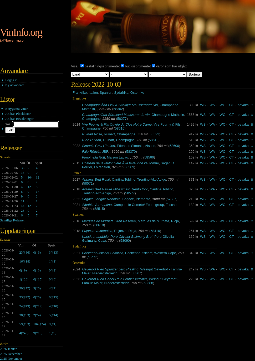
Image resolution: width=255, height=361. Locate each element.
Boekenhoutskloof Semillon (102, 253)
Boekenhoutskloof (138, 253)
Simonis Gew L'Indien (98, 146)
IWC (222, 105)
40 (22, 187)
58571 (88, 183)
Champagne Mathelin (167, 115)
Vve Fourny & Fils (167, 124)
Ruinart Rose (92, 134)
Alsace (150, 146)
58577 (130, 193)
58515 (99, 209)
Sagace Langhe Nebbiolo (101, 199)
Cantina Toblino (123, 179)
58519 (153, 140)
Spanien (106, 93)
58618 (99, 225)
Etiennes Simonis (130, 146)
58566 (149, 157)
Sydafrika (121, 93)
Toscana (172, 205)
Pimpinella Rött (93, 157)
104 (30, 177)
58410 (155, 231)
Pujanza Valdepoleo (97, 231)
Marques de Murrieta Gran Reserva (109, 221)
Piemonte (143, 199)
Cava (102, 241)
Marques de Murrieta (153, 221)
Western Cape (165, 253)
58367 (136, 273)
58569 (129, 167)
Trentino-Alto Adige (151, 179)
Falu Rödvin (91, 152)
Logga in (11, 80)
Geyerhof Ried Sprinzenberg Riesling (110, 269)
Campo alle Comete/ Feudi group (139, 205)
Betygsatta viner (16, 109)
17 (37, 192)
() (24, 252)
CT (231, 105)
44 (22, 206)
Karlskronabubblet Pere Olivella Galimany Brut (117, 237)
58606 (174, 146)
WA (212, 105)
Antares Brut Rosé (96, 179)
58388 (148, 283)
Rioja (175, 221)
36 (22, 168)
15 (22, 173)
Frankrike (80, 93)
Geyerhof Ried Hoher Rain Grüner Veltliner (114, 279)
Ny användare (14, 85)
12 (37, 177)
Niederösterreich (104, 273)
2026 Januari (9, 349)
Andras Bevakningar (19, 119)
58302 (118, 109)
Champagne (91, 119)
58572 (92, 257)
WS (203, 105)
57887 (171, 199)
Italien (93, 93)
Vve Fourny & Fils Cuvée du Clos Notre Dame (117, 124)
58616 (119, 128)
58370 (131, 152)
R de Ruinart (91, 140)
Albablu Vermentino (97, 205)
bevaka (243, 105)
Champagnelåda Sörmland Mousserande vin (116, 115)
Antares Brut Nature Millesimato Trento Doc (115, 189)
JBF (105, 152)
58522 (154, 134)
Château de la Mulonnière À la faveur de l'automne (120, 163)
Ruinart (109, 134)
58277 (122, 119)
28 (22, 210)
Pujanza (120, 231)
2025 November (11, 358)
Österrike (137, 93)
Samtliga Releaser (12, 220)
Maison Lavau (117, 157)
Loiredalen (102, 167)
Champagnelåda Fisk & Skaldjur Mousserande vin (120, 105)
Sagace (128, 199)
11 (22, 201)
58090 (125, 241)
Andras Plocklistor (18, 114)
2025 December (11, 354)
